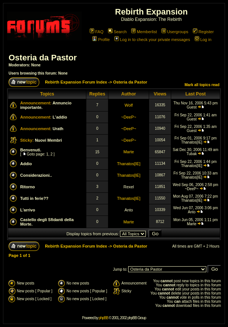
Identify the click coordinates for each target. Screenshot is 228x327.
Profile (101, 39)
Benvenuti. (30, 150)
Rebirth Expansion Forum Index (76, 82)
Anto (128, 210)
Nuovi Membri (48, 140)
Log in (203, 39)
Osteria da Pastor (43, 57)
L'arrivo (27, 210)
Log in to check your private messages (152, 39)
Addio (26, 163)
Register (203, 31)
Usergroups (174, 31)
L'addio (60, 117)
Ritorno (27, 187)
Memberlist (144, 31)
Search (117, 31)
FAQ (97, 31)
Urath (58, 128)
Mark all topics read (202, 85)
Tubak (192, 154)
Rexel (128, 187)
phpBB (103, 318)
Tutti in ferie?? (34, 198)
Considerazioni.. (36, 175)
